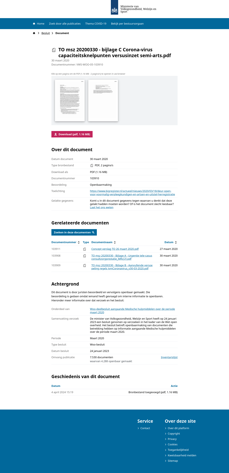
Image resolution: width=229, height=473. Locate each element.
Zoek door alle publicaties (65, 23)
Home (38, 23)
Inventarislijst (169, 357)
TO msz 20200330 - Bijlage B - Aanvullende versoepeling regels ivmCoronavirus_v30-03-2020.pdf (122, 266)
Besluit (46, 33)
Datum (171, 242)
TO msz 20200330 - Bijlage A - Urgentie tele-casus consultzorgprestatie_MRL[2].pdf (121, 257)
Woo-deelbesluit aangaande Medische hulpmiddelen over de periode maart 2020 (132, 310)
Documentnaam (104, 242)
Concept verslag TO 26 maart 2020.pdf (115, 249)
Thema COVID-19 (95, 23)
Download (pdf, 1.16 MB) (72, 134)
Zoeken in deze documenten (74, 232)
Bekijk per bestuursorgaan (127, 23)
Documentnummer (65, 242)
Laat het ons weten (101, 207)
